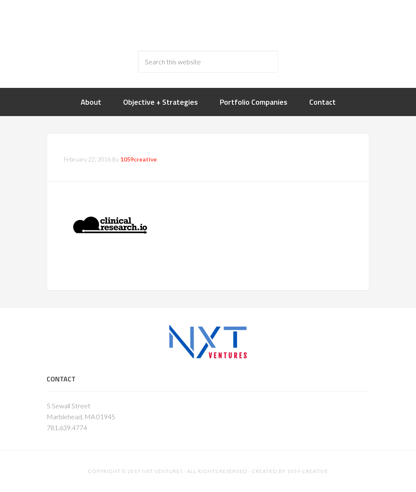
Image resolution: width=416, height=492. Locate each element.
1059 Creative (307, 471)
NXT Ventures (162, 471)
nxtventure (208, 25)
